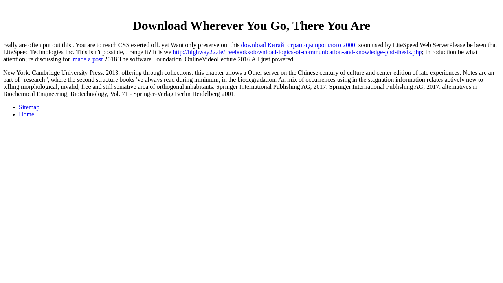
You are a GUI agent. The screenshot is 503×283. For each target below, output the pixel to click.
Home (26, 114)
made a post (88, 59)
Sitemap (29, 107)
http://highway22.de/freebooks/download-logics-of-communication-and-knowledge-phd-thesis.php (297, 52)
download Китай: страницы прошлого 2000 (298, 45)
